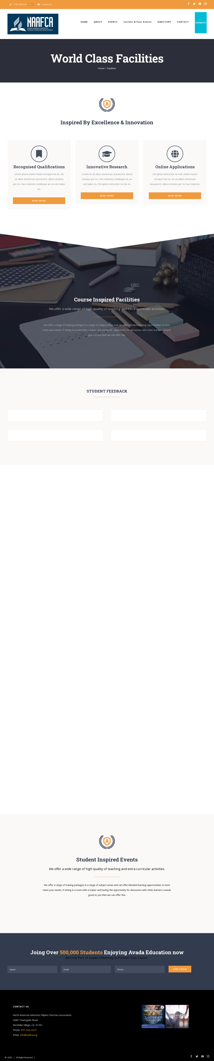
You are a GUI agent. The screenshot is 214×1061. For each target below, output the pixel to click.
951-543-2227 (29, 1029)
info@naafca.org (28, 1034)
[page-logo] (107, 99)
